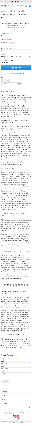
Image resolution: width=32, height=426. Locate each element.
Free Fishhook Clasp (7, 60)
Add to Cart (16, 67)
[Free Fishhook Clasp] (16, 62)
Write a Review (5, 36)
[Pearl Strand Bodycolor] (16, 45)
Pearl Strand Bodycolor (8, 43)
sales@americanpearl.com (16, 27)
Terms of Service (22, 414)
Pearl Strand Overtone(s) (8, 48)
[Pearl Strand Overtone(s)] (16, 50)
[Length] (16, 56)
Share (19, 84)
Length (3, 54)
